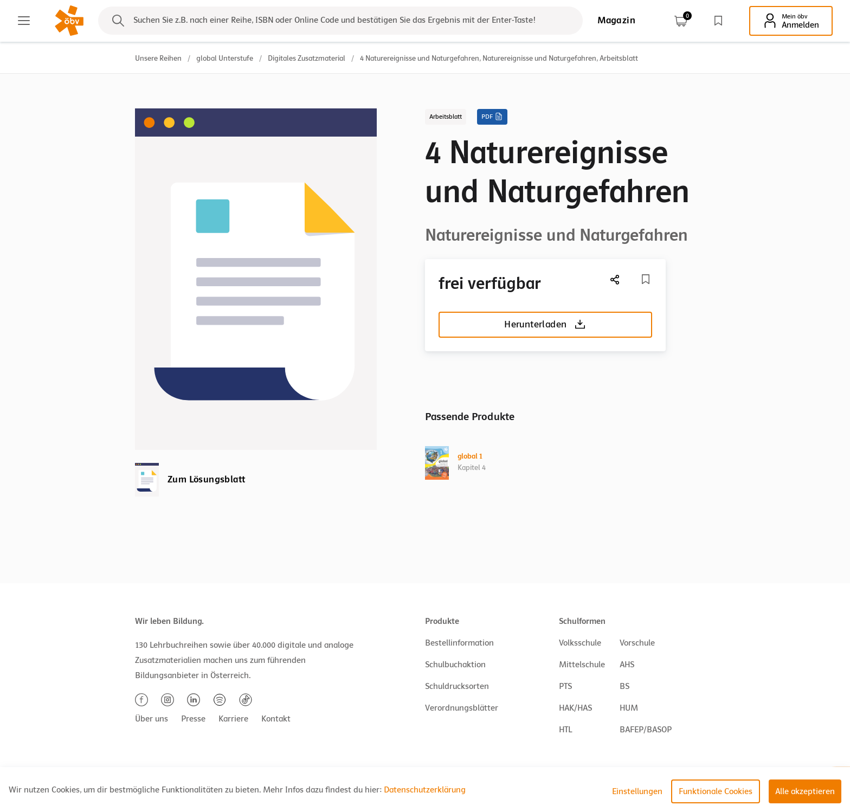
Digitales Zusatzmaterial (306, 58)
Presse (193, 719)
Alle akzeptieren (805, 791)
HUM (629, 708)
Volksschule (580, 643)
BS (624, 686)
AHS (627, 664)
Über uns (151, 719)
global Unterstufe (224, 58)
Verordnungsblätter (461, 708)
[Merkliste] (645, 279)
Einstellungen (637, 791)
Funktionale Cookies (715, 791)
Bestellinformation (459, 643)
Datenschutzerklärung (425, 790)
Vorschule (637, 643)
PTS (565, 686)
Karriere (233, 719)
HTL (565, 729)
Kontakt (276, 719)
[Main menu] (23, 20)
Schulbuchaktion (455, 664)
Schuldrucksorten (457, 686)
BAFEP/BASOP (646, 729)
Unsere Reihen (158, 58)
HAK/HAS (575, 708)
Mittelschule (582, 664)
